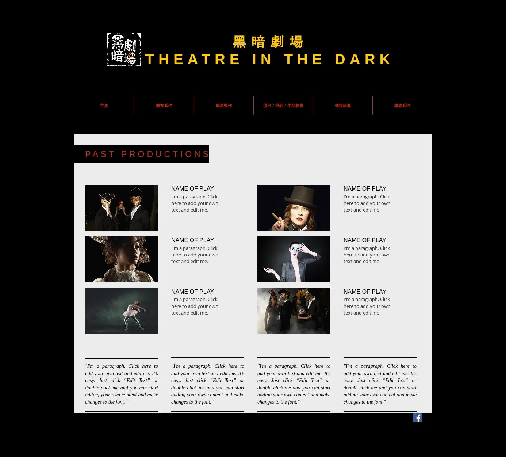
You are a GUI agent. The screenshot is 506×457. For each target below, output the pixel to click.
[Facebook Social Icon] (417, 417)
